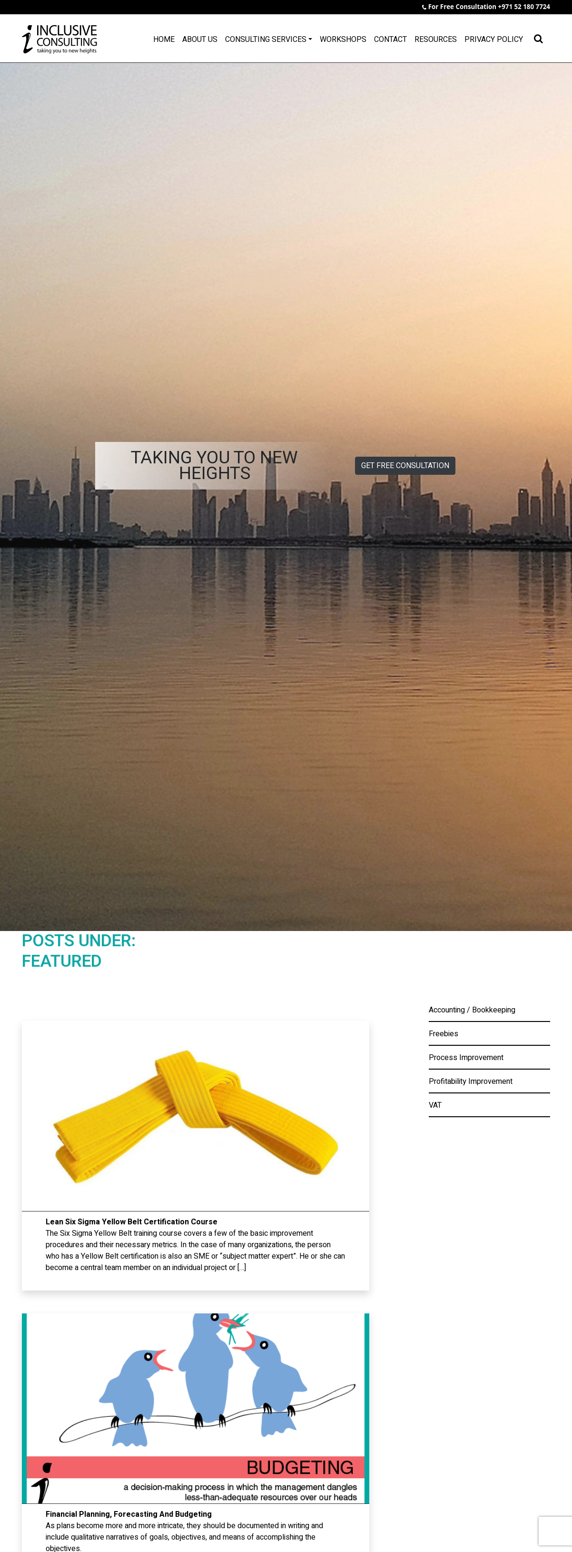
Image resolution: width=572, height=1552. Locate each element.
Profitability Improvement (471, 1081)
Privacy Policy (493, 39)
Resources (435, 39)
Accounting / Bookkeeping (472, 1010)
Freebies (443, 1034)
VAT (435, 1105)
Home (164, 39)
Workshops (343, 39)
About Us (199, 39)
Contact (390, 39)
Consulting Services (265, 39)
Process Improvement (466, 1057)
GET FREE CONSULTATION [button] (405, 465)
